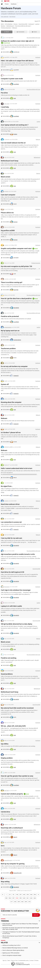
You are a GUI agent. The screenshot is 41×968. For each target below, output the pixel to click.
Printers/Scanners (6, 27)
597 (13, 898)
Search (37, 21)
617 (12, 901)
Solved (34, 31)
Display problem (7, 758)
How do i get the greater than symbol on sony (17, 776)
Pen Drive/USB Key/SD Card (22, 26)
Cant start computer (8, 195)
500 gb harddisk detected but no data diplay (16, 624)
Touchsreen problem (8, 348)
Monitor (3, 26)
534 (28, 894)
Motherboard (10, 26)
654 (19, 901)
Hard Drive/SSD (23, 24)
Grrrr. (3, 846)
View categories (4, 16)
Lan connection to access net (11, 522)
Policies (36, 960)
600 (24, 898)
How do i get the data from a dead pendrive (16, 298)
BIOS (2, 24)
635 (15, 901)
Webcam (14, 27)
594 (35, 894)
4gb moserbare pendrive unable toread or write (18, 554)
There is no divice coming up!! (11, 282)
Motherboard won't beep (9, 161)
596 (10, 898)
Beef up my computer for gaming (12, 864)
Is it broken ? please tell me (11, 432)
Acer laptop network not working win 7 (14, 125)
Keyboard (31, 24)
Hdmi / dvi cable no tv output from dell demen (17, 61)
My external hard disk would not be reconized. (17, 708)
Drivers (15, 24)
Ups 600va (4, 744)
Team (8, 960)
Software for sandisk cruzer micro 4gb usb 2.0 (17, 41)
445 (24, 894)
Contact (32, 960)
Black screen (5, 177)
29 (9, 894)
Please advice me (7, 213)
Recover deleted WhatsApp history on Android (15, 948)
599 (20, 898)
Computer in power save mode (12, 79)
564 (31, 894)
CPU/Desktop (8, 24)
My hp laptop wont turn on (10, 331)
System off (5, 384)
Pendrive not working (8, 658)
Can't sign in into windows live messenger (16, 590)
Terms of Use (14, 960)
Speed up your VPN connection (10, 953)
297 (20, 894)
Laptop (37, 24)
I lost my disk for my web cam (11, 538)
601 (28, 898)
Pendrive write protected (10, 316)
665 (22, 901)
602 (31, 898)
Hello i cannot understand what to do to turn (16, 468)
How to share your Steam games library (13, 950)
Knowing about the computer (11, 402)
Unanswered (20, 31)
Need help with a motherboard (12, 828)
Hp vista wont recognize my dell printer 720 (16, 266)
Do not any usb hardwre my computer (14, 366)
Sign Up (4, 960)
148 (17, 894)
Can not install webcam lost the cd (13, 143)
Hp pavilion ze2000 (8, 230)
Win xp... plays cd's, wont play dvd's (13, 726)
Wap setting (5, 881)
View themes (12, 16)
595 (6, 898)
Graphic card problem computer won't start (16, 248)
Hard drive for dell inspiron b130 (12, 572)
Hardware (13, 4)
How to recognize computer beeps (11, 955)
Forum (7, 4)
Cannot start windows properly (12, 794)
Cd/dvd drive (5, 812)
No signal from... (7, 486)
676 (29, 901)
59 (13, 894)
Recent (6, 31)
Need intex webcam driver (10, 504)
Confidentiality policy (24, 960)
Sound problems (7, 674)
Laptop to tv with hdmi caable (11, 606)
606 (35, 898)
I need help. (5, 107)
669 (26, 901)
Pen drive (4, 93)
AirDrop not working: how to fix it (11, 945)
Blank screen (5, 642)
